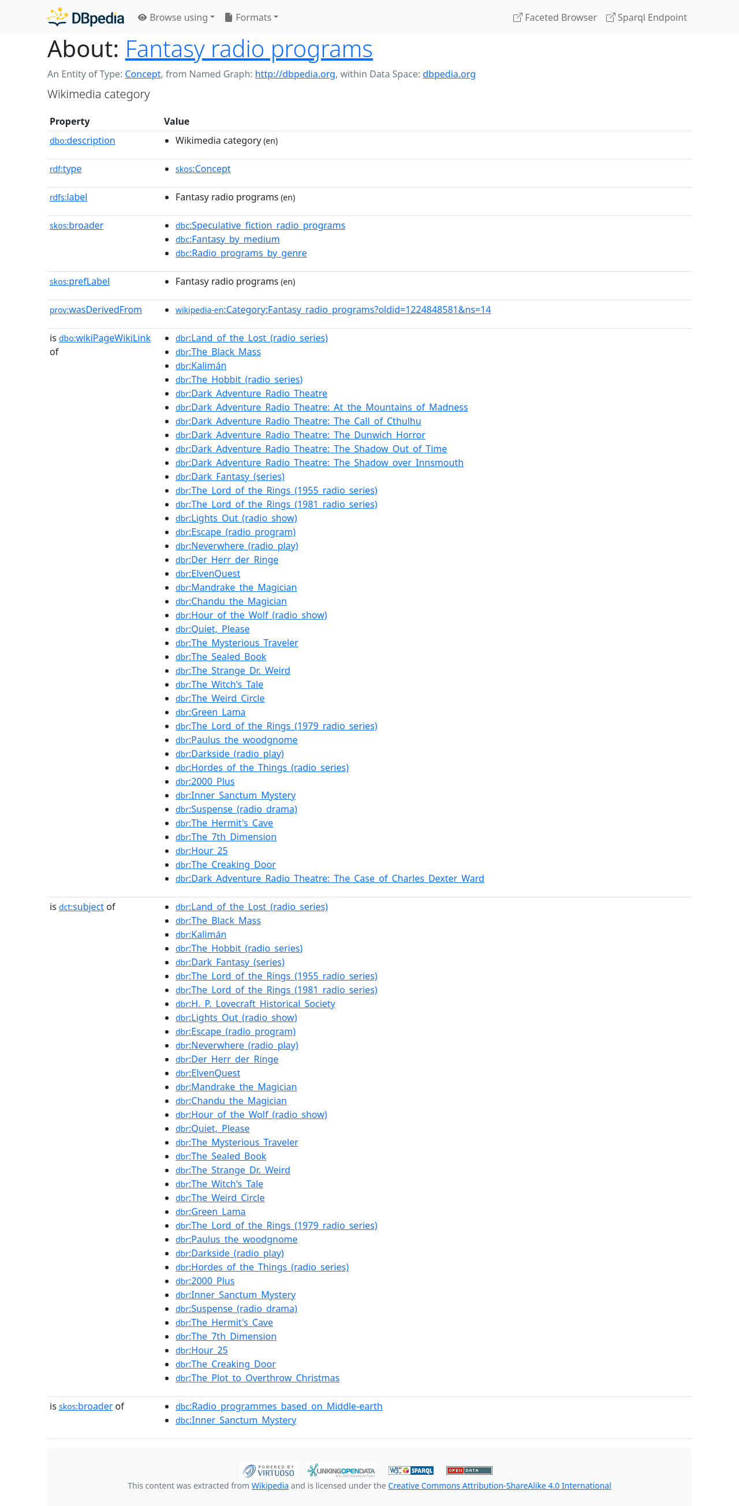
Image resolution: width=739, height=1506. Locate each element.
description (82, 140)
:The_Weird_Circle (220, 698)
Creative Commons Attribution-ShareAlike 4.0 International (499, 1485)
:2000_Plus (205, 781)
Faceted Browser (555, 17)
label (69, 197)
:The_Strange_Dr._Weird (233, 670)
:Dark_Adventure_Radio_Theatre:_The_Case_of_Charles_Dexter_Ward (330, 878)
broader (76, 225)
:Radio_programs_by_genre (241, 253)
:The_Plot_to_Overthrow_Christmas (257, 1377)
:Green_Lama (211, 712)
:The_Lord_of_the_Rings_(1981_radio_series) (277, 504)
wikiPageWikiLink (105, 337)
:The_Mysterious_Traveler (237, 642)
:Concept (203, 168)
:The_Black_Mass (218, 351)
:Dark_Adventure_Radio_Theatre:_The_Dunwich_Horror (301, 434)
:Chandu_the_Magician (231, 601)
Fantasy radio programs (249, 48)
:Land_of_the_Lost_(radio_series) (252, 337)
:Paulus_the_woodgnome (237, 739)
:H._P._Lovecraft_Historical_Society (255, 1003)
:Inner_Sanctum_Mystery (236, 795)
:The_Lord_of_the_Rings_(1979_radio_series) (277, 726)
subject (81, 906)
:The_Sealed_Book (221, 656)
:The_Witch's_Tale (219, 684)
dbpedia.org (449, 74)
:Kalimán (201, 365)
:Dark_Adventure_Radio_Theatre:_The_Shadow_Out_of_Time (311, 448)
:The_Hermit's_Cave (224, 823)
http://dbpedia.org (295, 74)
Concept (143, 74)
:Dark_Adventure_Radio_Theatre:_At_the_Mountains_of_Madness (322, 407)
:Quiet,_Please (213, 628)
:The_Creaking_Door (226, 864)
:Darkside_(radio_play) (230, 753)
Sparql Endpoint (646, 17)
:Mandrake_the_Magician (236, 587)
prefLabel (80, 281)
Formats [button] (247, 17)
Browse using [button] (173, 17)
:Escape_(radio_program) (236, 531)
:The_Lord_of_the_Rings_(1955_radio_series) (277, 490)
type (66, 168)
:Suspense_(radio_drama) (236, 809)
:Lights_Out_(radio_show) (236, 518)
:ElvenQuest (208, 573)
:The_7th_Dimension (226, 836)
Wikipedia (270, 1485)
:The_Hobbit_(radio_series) (239, 379)
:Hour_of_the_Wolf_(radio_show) (251, 615)
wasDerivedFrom (96, 309)
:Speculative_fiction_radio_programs (260, 225)
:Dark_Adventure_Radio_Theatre (251, 393)
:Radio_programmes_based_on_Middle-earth (279, 1406)
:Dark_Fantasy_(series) (230, 476)
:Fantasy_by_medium (228, 239)
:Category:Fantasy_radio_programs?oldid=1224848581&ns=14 (333, 309)
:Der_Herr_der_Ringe (227, 559)
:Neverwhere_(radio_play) (237, 545)
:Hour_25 (202, 850)
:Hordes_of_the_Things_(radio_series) (262, 767)
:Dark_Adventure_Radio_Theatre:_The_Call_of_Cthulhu (298, 421)
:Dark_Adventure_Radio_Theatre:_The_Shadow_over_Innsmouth (320, 462)
